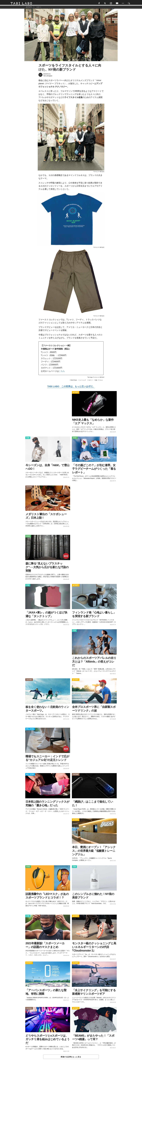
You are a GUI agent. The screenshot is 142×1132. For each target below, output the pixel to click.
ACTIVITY (75, 393)
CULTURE (29, 488)
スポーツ (90, 381)
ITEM (27, 439)
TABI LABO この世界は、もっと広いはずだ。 (71, 387)
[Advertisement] (71, 1101)
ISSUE (75, 439)
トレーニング (82, 381)
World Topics (74, 381)
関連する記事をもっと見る (71, 1058)
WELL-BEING (30, 730)
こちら (62, 372)
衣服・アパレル (99, 381)
